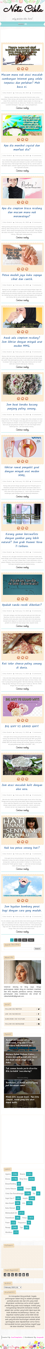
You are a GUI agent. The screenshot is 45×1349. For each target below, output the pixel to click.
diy (34, 1193)
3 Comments (36, 93)
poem (7, 1222)
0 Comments (36, 155)
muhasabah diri (11, 1213)
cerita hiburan (10, 1189)
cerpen (28, 1189)
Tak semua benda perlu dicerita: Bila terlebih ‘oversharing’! (21, 1070)
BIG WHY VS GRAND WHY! (22, 726)
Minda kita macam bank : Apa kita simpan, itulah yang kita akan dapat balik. (22, 1099)
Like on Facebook (23, 1014)
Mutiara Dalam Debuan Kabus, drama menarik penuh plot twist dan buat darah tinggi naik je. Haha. (21, 1058)
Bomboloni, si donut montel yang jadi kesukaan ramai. (22, 1084)
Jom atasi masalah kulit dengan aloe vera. (22, 787)
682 (24, 940)
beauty (22, 1174)
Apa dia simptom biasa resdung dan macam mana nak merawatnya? (22, 212)
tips (21, 1227)
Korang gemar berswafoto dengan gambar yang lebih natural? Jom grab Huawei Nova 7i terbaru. (21, 540)
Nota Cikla (22, 10)
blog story (23, 1179)
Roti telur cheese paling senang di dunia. (22, 666)
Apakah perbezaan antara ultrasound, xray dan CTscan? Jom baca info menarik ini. (20, 1042)
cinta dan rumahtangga (14, 1193)
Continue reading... (22, 108)
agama (8, 1174)
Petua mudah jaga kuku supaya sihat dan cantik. (22, 277)
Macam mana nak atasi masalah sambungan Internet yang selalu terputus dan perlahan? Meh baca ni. (22, 81)
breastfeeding (10, 1184)
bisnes (7, 1179)
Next (31, 940)
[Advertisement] (22, 1140)
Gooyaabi (40, 1337)
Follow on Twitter (23, 1009)
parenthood (9, 1218)
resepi (7, 1227)
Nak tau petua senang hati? (22, 848)
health (25, 1198)
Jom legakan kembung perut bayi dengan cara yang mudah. (22, 909)
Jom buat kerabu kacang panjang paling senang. (22, 407)
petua (24, 1218)
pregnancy (22, 1222)
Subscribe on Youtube (23, 1019)
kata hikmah (10, 1208)
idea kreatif (9, 1203)
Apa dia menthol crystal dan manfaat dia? (22, 148)
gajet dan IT (10, 1198)
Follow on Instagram (23, 1024)
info (23, 1203)
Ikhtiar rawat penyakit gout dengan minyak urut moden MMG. (21, 471)
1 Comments (36, 285)
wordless (8, 1232)
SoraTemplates (16, 1337)
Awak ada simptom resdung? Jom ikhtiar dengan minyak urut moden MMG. (22, 342)
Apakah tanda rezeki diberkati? (22, 605)
